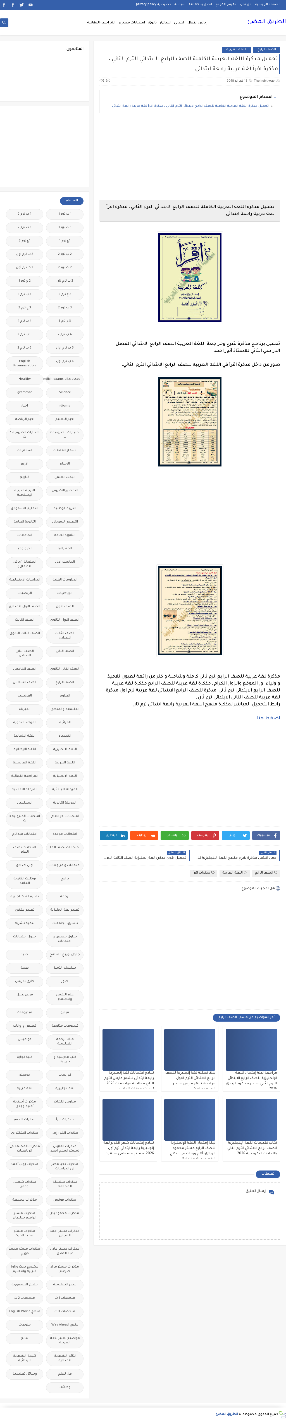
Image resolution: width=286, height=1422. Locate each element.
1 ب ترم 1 (65, 214)
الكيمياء (65, 736)
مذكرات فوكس (64, 1200)
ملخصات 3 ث (64, 1312)
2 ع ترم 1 (24, 281)
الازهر (24, 464)
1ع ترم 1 (64, 241)
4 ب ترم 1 (25, 321)
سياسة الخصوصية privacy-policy (160, 4)
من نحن (245, 4)
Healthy (25, 379)
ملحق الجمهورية (24, 1285)
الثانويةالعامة (64, 535)
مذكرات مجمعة (24, 1200)
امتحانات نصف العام (24, 850)
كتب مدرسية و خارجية (65, 1060)
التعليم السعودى (24, 509)
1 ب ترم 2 (24, 214)
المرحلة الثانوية (65, 803)
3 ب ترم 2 (65, 308)
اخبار (24, 406)
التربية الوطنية (65, 509)
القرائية (65, 723)
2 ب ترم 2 (65, 254)
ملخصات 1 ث (65, 1298)
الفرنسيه (25, 696)
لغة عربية (24, 1088)
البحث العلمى (64, 477)
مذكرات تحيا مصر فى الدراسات (64, 1167)
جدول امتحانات (24, 937)
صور (64, 981)
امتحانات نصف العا (65, 848)
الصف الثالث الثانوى (24, 633)
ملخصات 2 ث (24, 1298)
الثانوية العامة (25, 522)
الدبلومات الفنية (65, 580)
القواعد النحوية (24, 723)
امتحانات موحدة (65, 834)
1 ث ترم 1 (65, 227)
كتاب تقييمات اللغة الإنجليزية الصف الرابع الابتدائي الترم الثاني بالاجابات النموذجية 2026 (252, 1148)
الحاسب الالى (65, 562)
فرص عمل (24, 995)
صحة (24, 968)
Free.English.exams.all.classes (63, 379)
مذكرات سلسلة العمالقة (65, 1185)
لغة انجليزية (65, 1088)
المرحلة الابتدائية (65, 790)
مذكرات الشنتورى (24, 1133)
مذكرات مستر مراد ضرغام (65, 1269)
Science (65, 393)
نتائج (24, 1338)
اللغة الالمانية (24, 736)
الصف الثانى (65, 651)
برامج (65, 879)
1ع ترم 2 (24, 241)
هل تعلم (65, 1374)
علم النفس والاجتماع (65, 997)
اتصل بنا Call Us (200, 4)
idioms (64, 406)
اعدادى (165, 23)
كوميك (24, 1075)
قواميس (24, 1039)
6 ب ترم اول (65, 361)
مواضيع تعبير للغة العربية (65, 1341)
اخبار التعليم (64, 419)
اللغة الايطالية (24, 749)
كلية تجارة (24, 1057)
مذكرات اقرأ (203, 873)
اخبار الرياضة (24, 419)
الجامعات (24, 535)
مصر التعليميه (65, 1285)
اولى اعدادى (24, 865)
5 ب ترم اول (65, 348)
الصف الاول (65, 607)
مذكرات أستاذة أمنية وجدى (24, 1104)
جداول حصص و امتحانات (65, 939)
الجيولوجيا (24, 549)
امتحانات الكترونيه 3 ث (24, 819)
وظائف (64, 1387)
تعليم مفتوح (25, 910)
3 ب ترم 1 (24, 294)
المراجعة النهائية (101, 23)
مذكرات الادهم (24, 1120)
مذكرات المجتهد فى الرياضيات (24, 1149)
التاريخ (25, 477)
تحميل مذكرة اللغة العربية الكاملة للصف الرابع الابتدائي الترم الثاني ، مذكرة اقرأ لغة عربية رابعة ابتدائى (190, 106)
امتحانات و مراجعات (64, 865)
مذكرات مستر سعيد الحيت (24, 1234)
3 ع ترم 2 (24, 308)
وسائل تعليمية (25, 1374)
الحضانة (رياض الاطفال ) (24, 564)
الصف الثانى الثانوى (65, 669)
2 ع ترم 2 (65, 294)
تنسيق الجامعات (65, 923)
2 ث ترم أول (24, 268)
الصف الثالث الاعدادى (65, 636)
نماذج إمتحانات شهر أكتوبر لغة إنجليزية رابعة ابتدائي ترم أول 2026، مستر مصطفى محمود (128, 1148)
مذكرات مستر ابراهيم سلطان (24, 1216)
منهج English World (24, 1312)
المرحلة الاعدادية (24, 790)
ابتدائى (179, 23)
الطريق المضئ (266, 22)
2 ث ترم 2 (65, 268)
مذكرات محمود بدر (65, 1213)
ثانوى (152, 23)
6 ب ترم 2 (25, 348)
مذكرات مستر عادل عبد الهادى (65, 1251)
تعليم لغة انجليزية (65, 910)
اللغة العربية (236, 50)
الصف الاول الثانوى (64, 620)
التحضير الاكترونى (65, 491)
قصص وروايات (24, 1026)
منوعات (25, 1325)
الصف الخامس (24, 669)
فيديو (65, 1013)
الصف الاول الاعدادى (24, 607)
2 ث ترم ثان (64, 281)
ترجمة (65, 897)
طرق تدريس (24, 981)
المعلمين (24, 803)
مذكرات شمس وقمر (24, 1185)
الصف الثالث (24, 620)
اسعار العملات (65, 451)
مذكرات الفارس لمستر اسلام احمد (65, 1149)
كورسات (65, 1075)
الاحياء (65, 464)
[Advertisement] (189, 156)
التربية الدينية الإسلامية (24, 493)
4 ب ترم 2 (65, 335)
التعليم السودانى (65, 522)
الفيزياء (24, 709)
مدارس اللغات (65, 1102)
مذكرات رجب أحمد (24, 1164)
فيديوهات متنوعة (64, 1026)
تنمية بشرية (24, 923)
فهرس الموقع (226, 4)
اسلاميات (24, 451)
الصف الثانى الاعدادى (25, 654)
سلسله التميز (65, 968)
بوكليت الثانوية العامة (24, 881)
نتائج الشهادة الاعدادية (65, 1359)
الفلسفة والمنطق (65, 709)
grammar (24, 393)
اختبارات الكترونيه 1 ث (24, 435)
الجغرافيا (65, 549)
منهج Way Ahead (64, 1325)
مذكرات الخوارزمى (65, 1133)
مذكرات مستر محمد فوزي (24, 1251)
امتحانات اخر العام (65, 816)
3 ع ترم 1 (65, 321)
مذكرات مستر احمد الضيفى (65, 1234)
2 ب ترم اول (24, 254)
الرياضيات (64, 593)
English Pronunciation (24, 364)
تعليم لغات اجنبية (24, 897)
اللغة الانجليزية (65, 749)
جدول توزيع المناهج (65, 955)
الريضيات (25, 593)
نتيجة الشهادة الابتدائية (24, 1359)
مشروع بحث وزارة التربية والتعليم (25, 1269)
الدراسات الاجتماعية (24, 580)
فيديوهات (24, 1013)
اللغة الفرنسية (24, 763)
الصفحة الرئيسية (267, 4)
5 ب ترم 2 (25, 335)
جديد (24, 955)
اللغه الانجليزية (65, 776)
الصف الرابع (267, 50)
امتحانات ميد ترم (24, 834)
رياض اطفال (197, 23)
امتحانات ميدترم (132, 23)
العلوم (65, 696)
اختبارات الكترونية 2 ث (65, 435)
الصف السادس (25, 683)
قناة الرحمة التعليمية (65, 1042)
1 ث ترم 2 (24, 227)
